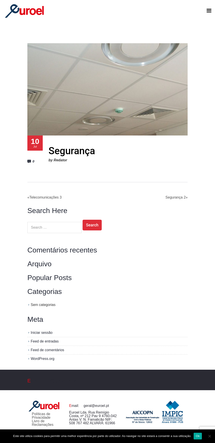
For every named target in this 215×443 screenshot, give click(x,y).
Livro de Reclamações (42, 423)
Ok (198, 436)
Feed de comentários (47, 350)
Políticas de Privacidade (41, 415)
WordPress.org (42, 359)
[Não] (209, 436)
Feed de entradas (45, 341)
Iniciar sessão (42, 332)
